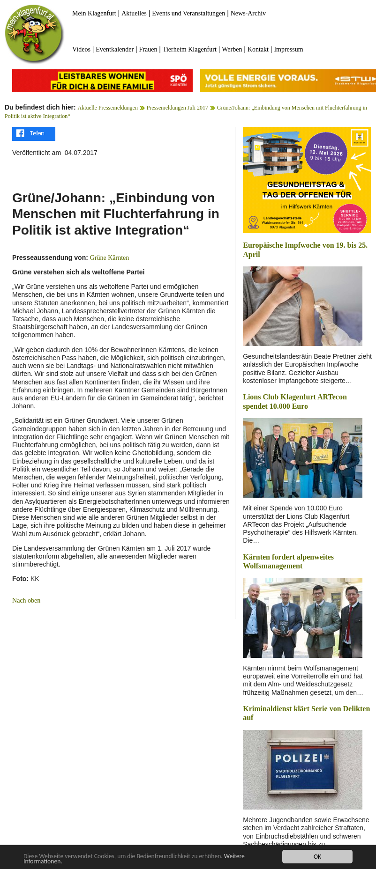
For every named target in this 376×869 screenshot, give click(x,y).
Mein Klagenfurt (94, 13)
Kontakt (258, 49)
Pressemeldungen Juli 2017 (177, 107)
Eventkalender (115, 49)
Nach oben (26, 600)
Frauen (148, 49)
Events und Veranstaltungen (188, 13)
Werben (232, 49)
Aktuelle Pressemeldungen (108, 107)
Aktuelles (134, 13)
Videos (81, 49)
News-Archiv (248, 13)
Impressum (288, 49)
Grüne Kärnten (109, 257)
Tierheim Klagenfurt (190, 49)
